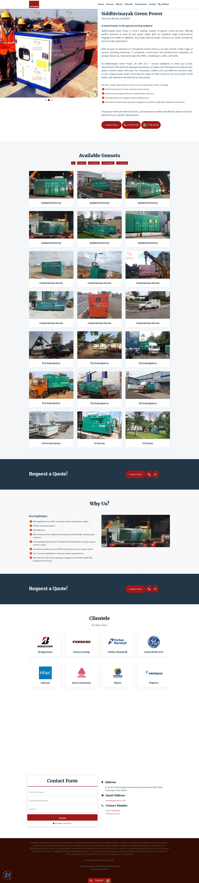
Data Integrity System (99, 869)
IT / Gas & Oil (122, 163)
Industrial (82, 163)
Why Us (119, 4)
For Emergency (108, 163)
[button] (45, 102)
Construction (93, 163)
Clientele (128, 4)
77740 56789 (131, 124)
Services (110, 4)
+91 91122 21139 (113, 813)
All (73, 163)
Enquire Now (111, 124)
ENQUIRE (99, 880)
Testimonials (141, 4)
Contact (152, 4)
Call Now (163, 4)
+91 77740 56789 (113, 810)
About (101, 4)
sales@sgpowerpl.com (116, 800)
